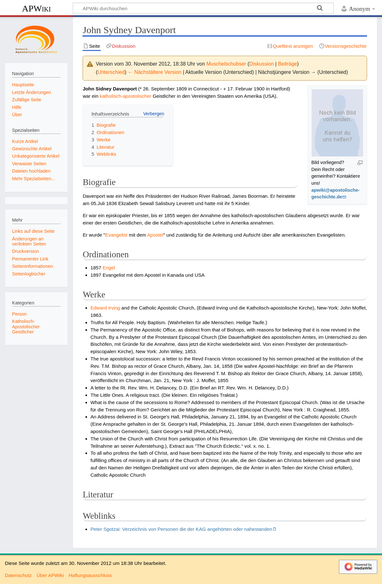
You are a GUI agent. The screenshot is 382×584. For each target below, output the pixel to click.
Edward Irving (105, 307)
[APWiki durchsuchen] (203, 8)
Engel (109, 267)
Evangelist (116, 235)
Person (19, 314)
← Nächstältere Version (154, 72)
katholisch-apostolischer (125, 96)
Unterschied (111, 72)
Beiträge (287, 64)
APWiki (36, 8)
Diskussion (261, 64)
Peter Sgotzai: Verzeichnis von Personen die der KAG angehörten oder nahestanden (181, 529)
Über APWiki (50, 575)
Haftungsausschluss (90, 575)
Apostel (155, 235)
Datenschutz (18, 575)
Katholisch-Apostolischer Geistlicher (26, 326)
